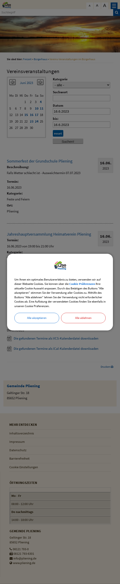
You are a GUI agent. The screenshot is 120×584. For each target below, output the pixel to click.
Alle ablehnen (83, 318)
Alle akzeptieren (36, 318)
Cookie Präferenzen (82, 284)
